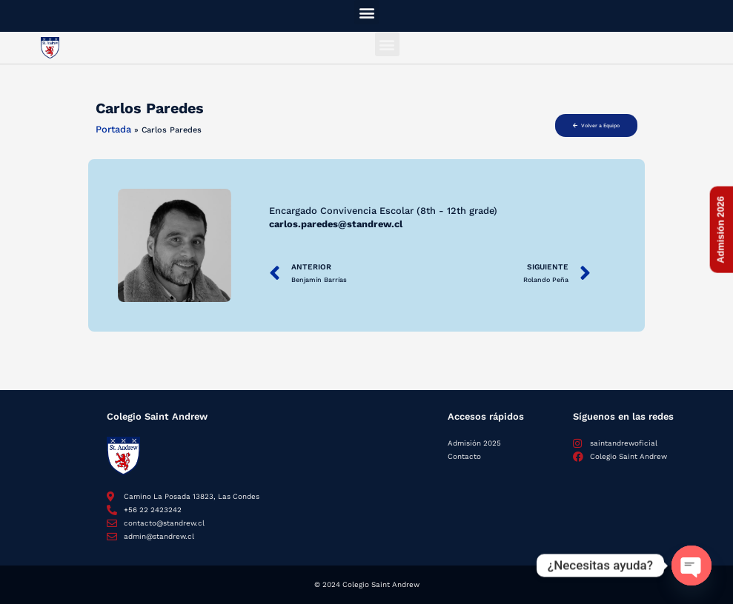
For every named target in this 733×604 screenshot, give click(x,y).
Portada (113, 129)
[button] (366, 12)
